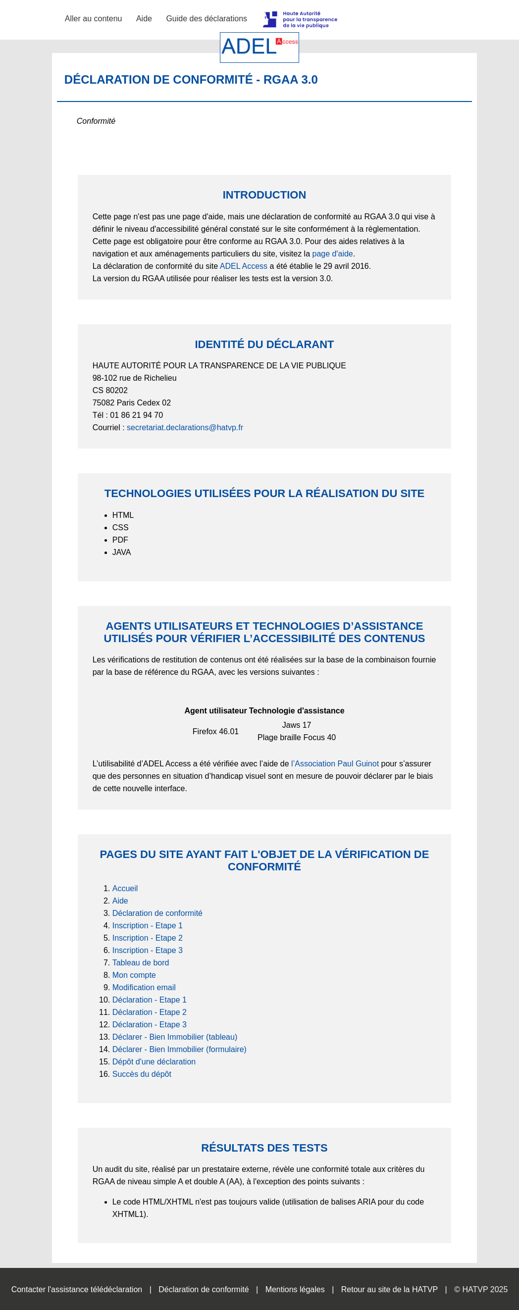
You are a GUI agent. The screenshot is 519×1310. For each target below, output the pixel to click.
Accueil (125, 888)
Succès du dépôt (141, 1074)
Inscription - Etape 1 (147, 925)
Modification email (144, 987)
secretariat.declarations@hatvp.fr (185, 427)
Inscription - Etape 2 (147, 938)
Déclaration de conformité (157, 913)
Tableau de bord (140, 962)
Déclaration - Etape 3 (149, 1024)
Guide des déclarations (206, 18)
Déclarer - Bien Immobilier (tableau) (175, 1037)
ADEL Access (243, 266)
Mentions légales (295, 1289)
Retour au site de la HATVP (389, 1289)
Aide (144, 18)
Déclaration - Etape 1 (149, 1000)
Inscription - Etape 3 (147, 950)
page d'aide (332, 254)
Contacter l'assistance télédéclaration (77, 1289)
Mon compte (134, 975)
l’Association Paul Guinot (335, 763)
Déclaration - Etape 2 (149, 1012)
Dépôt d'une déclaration (154, 1062)
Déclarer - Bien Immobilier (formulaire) (179, 1049)
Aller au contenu (93, 18)
